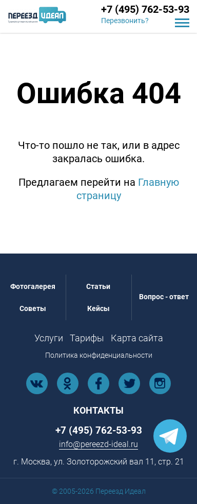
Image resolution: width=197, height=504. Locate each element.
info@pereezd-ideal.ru (98, 444)
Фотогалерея (32, 286)
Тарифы (87, 338)
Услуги (48, 338)
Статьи (98, 286)
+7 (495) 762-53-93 (145, 9)
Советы (32, 308)
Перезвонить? (125, 20)
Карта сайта (137, 338)
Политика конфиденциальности (98, 355)
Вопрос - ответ (164, 297)
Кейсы (98, 308)
